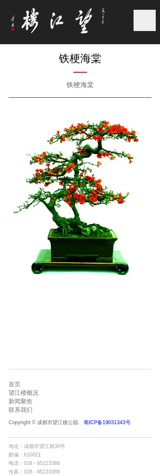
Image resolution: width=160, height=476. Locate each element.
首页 (14, 384)
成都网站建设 (95, 446)
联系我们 (20, 409)
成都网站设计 (127, 446)
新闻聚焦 (20, 401)
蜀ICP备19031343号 (107, 422)
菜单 (145, 20)
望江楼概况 (23, 392)
